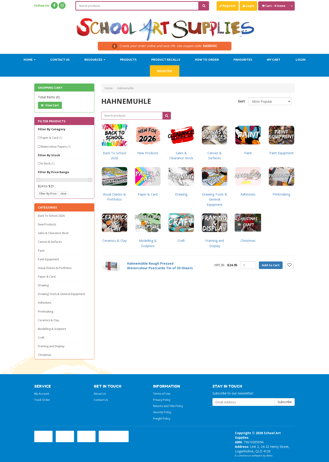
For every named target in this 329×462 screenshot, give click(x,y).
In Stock (47, 163)
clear (63, 194)
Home (30, 59)
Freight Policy (161, 418)
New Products (47, 224)
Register (228, 6)
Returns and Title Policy (168, 406)
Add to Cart (271, 265)
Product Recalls (165, 59)
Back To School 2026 (51, 216)
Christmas (44, 355)
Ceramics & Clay (48, 320)
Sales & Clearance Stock (53, 233)
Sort (241, 101)
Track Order (42, 400)
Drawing (43, 285)
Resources (94, 59)
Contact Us (60, 59)
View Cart (50, 105)
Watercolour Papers (56, 147)
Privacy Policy (161, 400)
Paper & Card (51, 138)
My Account (41, 394)
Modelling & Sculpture (52, 329)
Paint (41, 251)
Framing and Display (51, 346)
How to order (207, 59)
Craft (41, 337)
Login (248, 6)
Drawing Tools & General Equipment (61, 294)
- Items (273, 6)
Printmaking (45, 311)
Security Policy (162, 412)
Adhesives (44, 303)
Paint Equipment (48, 259)
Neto (270, 455)
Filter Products (52, 121)
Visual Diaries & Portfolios (55, 268)
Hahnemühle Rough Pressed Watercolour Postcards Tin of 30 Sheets (160, 265)
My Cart (273, 59)
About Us (100, 394)
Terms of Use (161, 394)
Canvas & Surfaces (50, 242)
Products (128, 59)
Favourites (242, 59)
